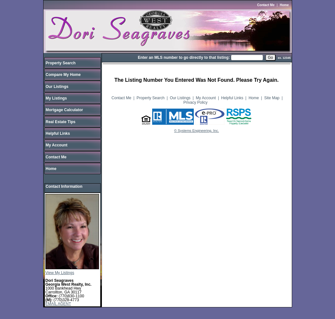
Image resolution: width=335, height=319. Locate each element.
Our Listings (57, 86)
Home (284, 5)
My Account (57, 145)
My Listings (56, 98)
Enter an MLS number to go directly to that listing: (184, 57)
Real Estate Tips (60, 122)
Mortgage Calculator (64, 110)
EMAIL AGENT (58, 304)
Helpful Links (58, 133)
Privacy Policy (195, 102)
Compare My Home (63, 74)
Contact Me (266, 5)
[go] (270, 57)
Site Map (271, 98)
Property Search (61, 63)
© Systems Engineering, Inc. (196, 131)
